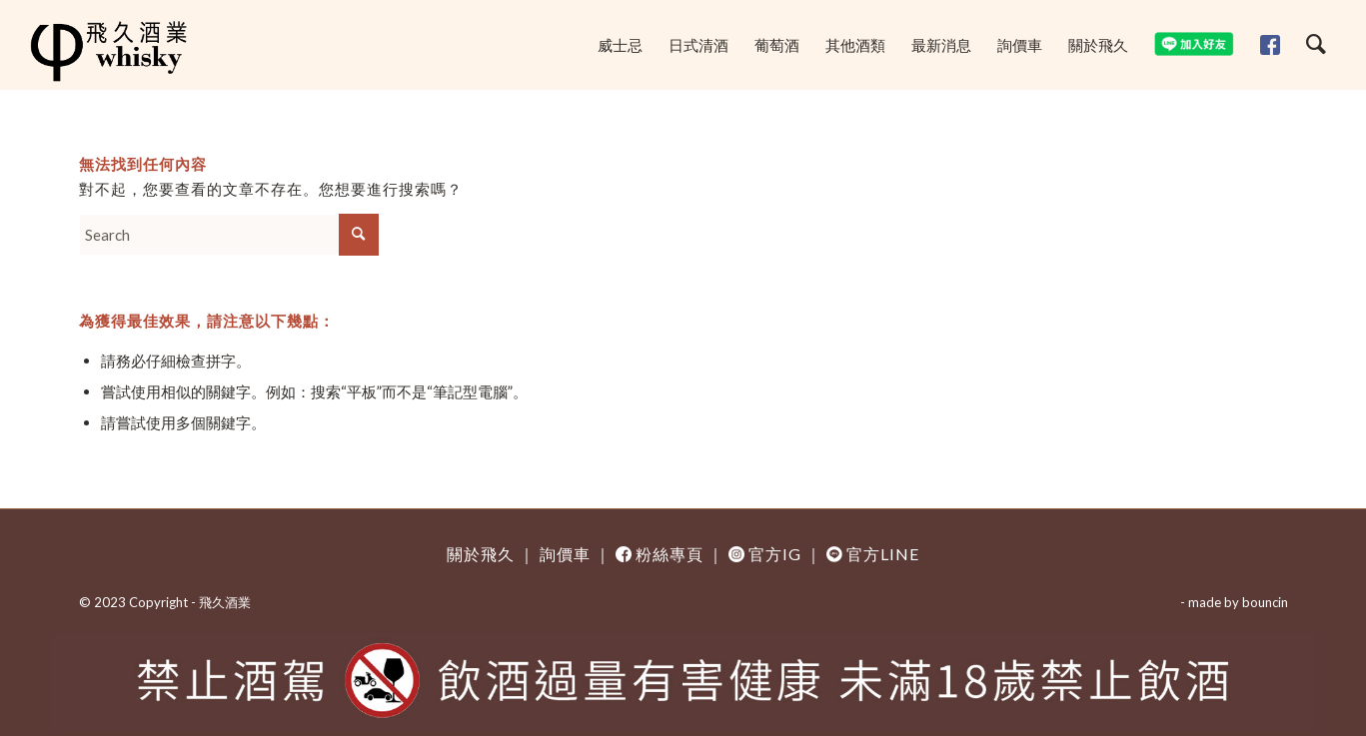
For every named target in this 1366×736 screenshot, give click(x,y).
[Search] (1316, 45)
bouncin (1265, 602)
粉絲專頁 (669, 553)
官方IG (774, 553)
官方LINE (882, 553)
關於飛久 (481, 553)
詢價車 (565, 553)
